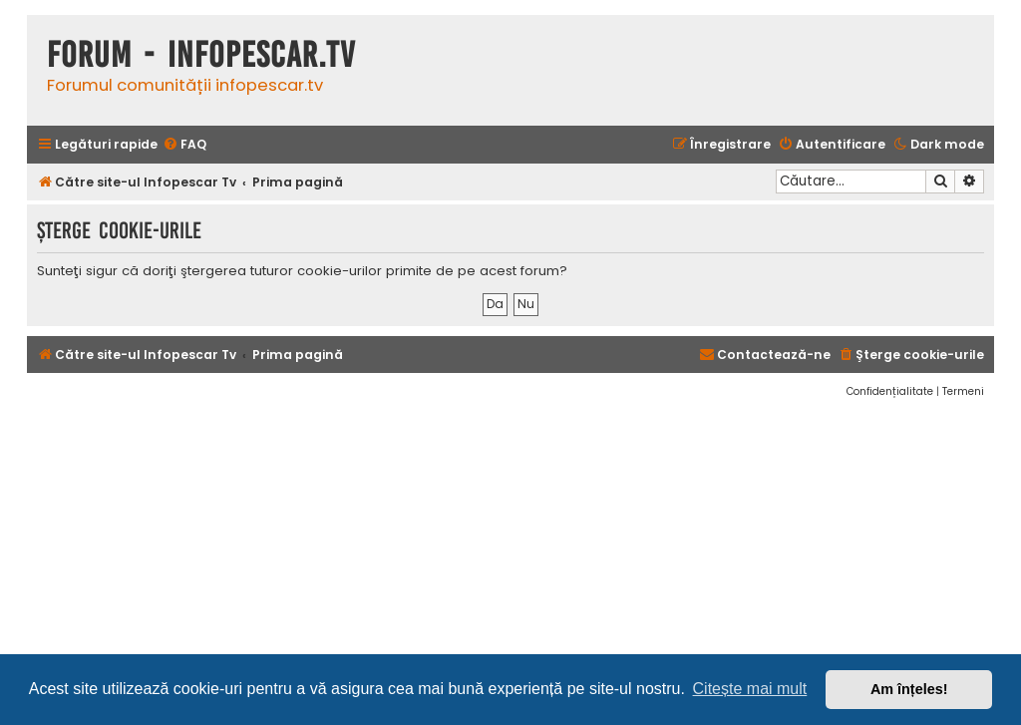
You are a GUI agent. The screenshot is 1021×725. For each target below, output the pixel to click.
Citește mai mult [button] (750, 688)
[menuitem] (184, 145)
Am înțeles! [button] (909, 689)
